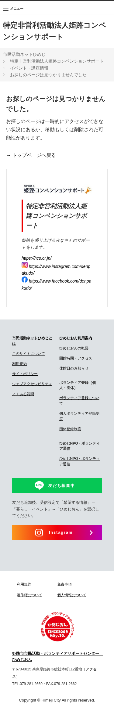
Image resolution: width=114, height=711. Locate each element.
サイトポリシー (25, 374)
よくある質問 (23, 394)
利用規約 (19, 364)
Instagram (61, 532)
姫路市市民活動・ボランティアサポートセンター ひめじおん (57, 656)
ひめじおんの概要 (73, 348)
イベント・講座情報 (29, 68)
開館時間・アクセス (75, 358)
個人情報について (71, 595)
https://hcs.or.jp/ (36, 258)
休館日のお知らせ (73, 368)
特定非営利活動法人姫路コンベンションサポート (57, 61)
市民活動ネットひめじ (24, 54)
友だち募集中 (61, 485)
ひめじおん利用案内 (75, 338)
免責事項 (64, 584)
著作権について (29, 595)
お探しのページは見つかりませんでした (48, 74)
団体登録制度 (70, 429)
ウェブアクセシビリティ (32, 384)
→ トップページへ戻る (31, 155)
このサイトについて (28, 354)
